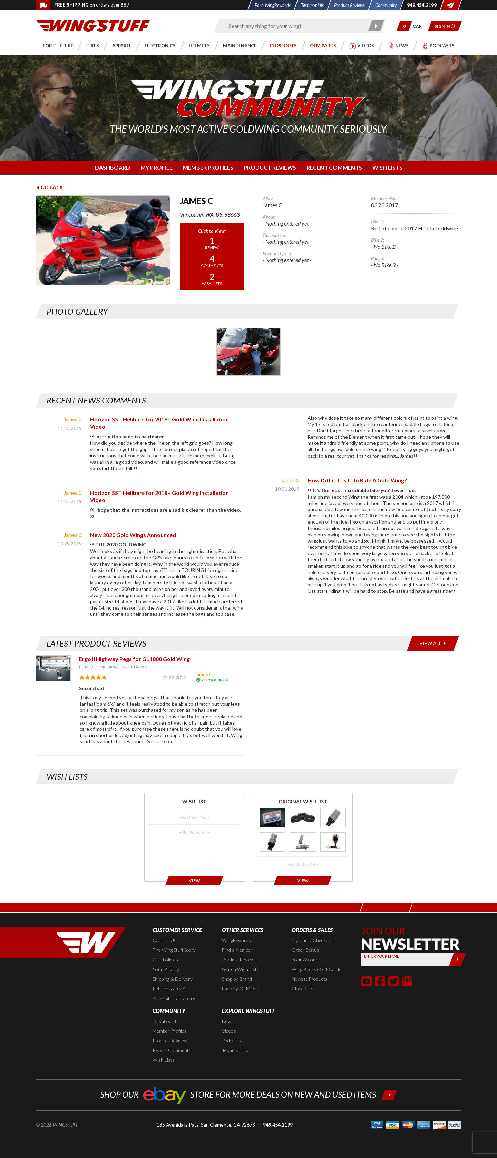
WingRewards (236, 940)
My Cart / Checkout (312, 940)
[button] (404, 26)
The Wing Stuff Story (174, 950)
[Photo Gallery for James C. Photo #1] (248, 352)
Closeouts (302, 989)
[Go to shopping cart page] (421, 26)
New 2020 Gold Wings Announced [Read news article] (133, 535)
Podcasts (231, 1040)
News (228, 1021)
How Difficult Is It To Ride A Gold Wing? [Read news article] (357, 480)
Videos (229, 1031)
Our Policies (165, 960)
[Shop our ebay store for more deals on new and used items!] (249, 1094)
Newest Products (310, 979)
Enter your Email (381, 956)
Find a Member (237, 950)
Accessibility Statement (176, 998)
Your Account (306, 960)
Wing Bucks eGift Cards (316, 969)
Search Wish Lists (240, 969)
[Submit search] (376, 25)
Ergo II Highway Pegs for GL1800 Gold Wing (134, 658)
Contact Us (164, 940)
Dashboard (164, 1021)
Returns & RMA (169, 989)
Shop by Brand (237, 979)
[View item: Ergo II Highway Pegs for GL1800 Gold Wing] (53, 668)
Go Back (49, 187)
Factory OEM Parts (242, 989)
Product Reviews (239, 960)
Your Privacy (166, 969)
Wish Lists (164, 1060)
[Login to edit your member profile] (155, 167)
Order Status (305, 950)
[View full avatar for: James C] (103, 240)
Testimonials (235, 1050)
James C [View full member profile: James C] (73, 419)
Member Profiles (170, 1031)
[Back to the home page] (93, 25)
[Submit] (457, 959)
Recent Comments (172, 1050)
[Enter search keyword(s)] (294, 25)
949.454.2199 (278, 1125)
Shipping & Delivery (173, 979)
